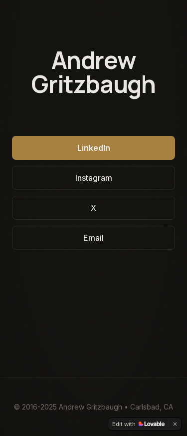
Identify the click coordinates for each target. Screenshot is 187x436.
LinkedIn (93, 148)
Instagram (93, 178)
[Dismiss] (175, 424)
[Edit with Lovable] (138, 424)
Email (93, 238)
